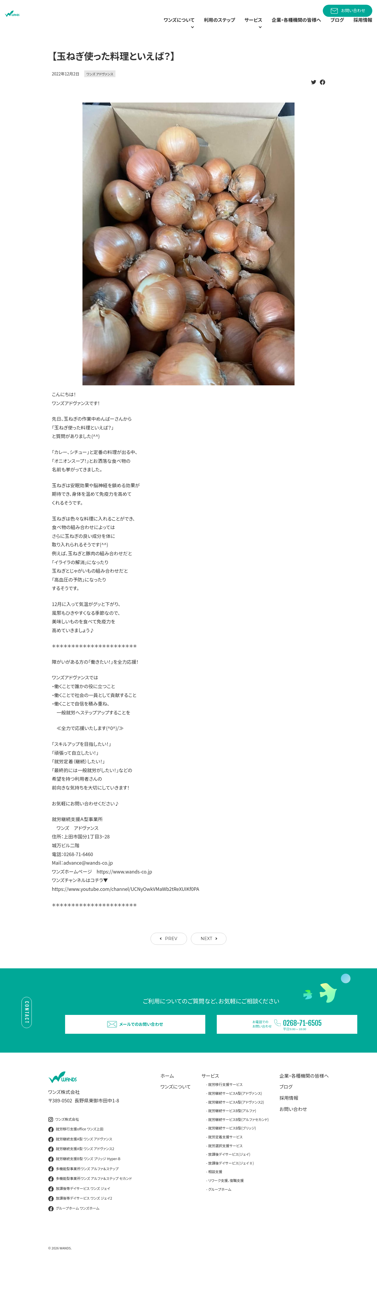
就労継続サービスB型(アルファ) (232, 1134)
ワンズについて (176, 1110)
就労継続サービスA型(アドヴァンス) (235, 1117)
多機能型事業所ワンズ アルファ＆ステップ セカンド (90, 1203)
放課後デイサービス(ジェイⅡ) (231, 1187)
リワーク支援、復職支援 (226, 1204)
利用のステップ (200, 26)
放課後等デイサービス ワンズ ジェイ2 (80, 1223)
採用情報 (361, 26)
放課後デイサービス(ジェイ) (229, 1178)
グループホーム (220, 1213)
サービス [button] (237, 26)
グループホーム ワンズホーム (74, 1233)
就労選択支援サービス (225, 1169)
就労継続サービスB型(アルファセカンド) (238, 1143)
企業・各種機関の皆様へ (289, 26)
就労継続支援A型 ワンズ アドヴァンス (80, 1163)
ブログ (334, 26)
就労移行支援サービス (225, 1108)
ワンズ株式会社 (63, 1143)
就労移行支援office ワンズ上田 (76, 1153)
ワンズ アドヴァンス (100, 87)
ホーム (167, 1099)
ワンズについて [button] (151, 26)
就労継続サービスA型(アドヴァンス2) (236, 1126)
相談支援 (215, 1195)
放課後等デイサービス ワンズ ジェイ (79, 1213)
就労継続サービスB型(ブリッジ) (232, 1152)
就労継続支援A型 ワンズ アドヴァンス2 (81, 1173)
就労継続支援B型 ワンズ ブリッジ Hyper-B (84, 1183)
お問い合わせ (347, 10)
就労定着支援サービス (225, 1160)
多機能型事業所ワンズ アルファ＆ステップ (83, 1193)
